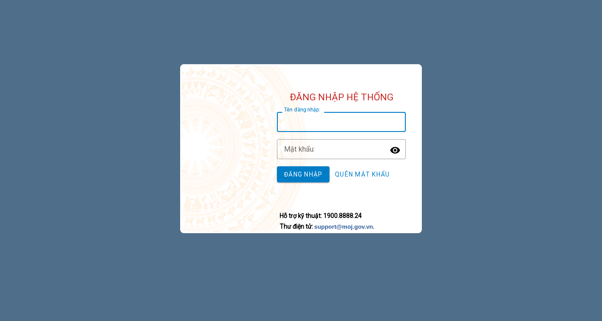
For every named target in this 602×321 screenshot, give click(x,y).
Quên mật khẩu (362, 174)
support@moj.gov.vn (343, 226)
